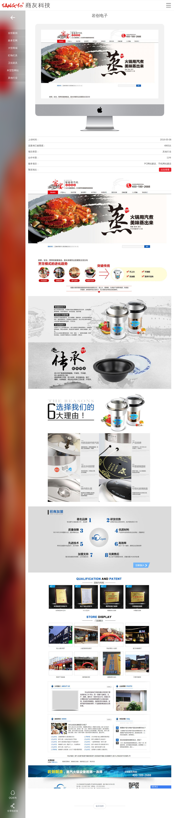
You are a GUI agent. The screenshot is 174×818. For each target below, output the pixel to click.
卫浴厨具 (12, 63)
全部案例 (12, 33)
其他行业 (12, 77)
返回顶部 (100, 806)
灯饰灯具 (12, 55)
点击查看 (165, 169)
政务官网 (12, 40)
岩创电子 (100, 15)
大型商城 (12, 48)
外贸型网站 (13, 70)
